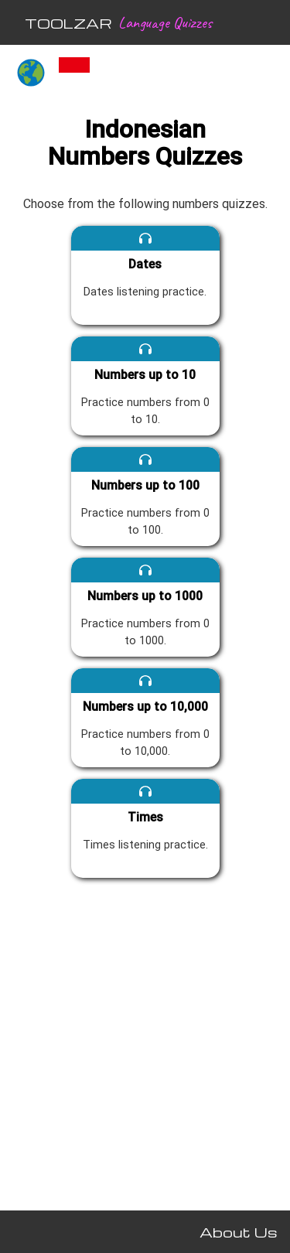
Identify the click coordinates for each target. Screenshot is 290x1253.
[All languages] (30, 74)
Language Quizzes (165, 22)
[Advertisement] (145, 1041)
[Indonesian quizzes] (74, 74)
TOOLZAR (68, 23)
